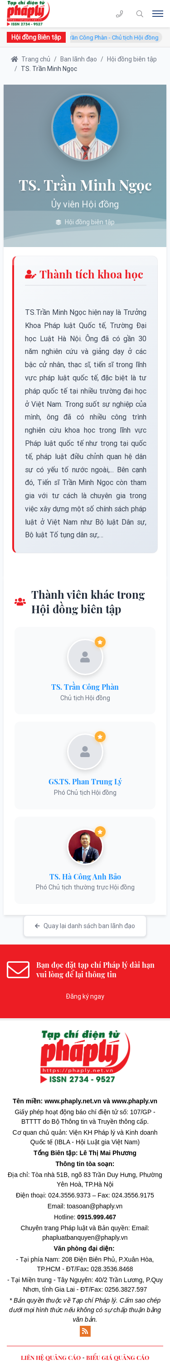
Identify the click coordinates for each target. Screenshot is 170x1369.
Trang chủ (30, 59)
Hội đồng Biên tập (36, 37)
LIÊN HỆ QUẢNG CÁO (51, 1357)
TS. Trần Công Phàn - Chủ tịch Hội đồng (111, 37)
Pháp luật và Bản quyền (94, 1228)
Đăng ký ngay (85, 996)
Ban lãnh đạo (78, 59)
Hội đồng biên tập (132, 59)
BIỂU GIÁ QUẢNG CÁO (117, 1357)
